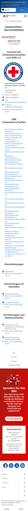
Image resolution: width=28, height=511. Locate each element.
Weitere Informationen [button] (7, 504)
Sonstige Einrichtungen (11, 294)
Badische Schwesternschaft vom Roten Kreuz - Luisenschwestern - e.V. (13, 139)
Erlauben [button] (21, 509)
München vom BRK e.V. (12, 231)
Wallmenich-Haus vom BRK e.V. (15, 246)
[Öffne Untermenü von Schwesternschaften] (14, 21)
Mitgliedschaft (9, 271)
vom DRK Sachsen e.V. (12, 252)
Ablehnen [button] (7, 509)
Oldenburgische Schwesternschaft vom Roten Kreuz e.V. (14, 237)
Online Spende (14, 418)
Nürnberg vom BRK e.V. (12, 233)
